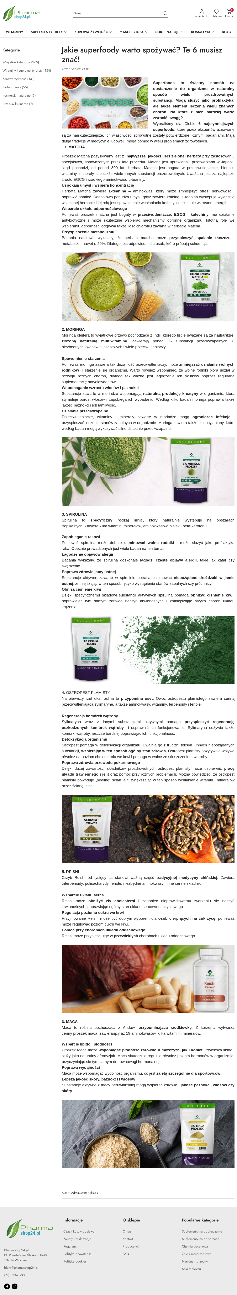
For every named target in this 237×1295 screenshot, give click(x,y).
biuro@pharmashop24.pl (21, 1267)
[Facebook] (7, 1286)
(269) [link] (35, 62)
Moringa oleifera (76, 335)
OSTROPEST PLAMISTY (88, 692)
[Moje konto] (202, 13)
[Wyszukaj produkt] (120, 13)
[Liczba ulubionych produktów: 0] (216, 13)
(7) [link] (31, 104)
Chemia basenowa (195, 1246)
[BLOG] (226, 32)
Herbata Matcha (142, 168)
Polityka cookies (74, 1261)
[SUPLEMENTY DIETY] (49, 32)
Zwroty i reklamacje (77, 1239)
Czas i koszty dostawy (78, 1231)
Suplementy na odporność (200, 1239)
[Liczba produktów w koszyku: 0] (229, 13)
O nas (127, 1231)
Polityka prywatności (77, 1254)
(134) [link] (47, 70)
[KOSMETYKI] (202, 32)
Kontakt (128, 1239)
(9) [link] (34, 95)
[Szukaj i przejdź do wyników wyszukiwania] (165, 13)
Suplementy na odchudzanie (202, 1231)
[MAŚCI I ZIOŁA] (133, 32)
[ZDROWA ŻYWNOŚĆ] (93, 32)
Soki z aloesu (191, 1269)
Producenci (131, 1246)
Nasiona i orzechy (195, 1261)
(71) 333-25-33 (14, 1275)
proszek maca (85, 1033)
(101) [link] (31, 79)
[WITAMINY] (14, 32)
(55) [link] (25, 87)
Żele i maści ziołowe (196, 1254)
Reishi (81, 877)
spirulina (88, 542)
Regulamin (70, 1246)
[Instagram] (14, 1286)
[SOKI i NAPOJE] (169, 32)
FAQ (126, 1254)
